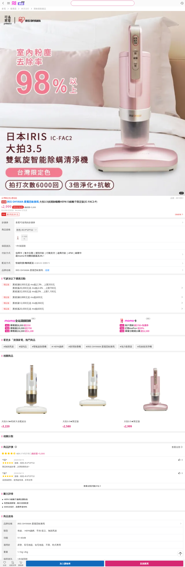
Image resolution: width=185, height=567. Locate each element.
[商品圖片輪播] (92, 103)
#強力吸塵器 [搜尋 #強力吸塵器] (126, 370)
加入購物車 (65, 563)
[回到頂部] (180, 554)
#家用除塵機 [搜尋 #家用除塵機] (75, 370)
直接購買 (144, 563)
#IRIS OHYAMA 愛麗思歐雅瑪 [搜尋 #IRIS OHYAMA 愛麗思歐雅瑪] (100, 370)
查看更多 (92, 537)
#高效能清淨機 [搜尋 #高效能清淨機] (144, 370)
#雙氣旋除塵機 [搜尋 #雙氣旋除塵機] (39, 370)
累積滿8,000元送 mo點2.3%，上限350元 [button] (33, 308)
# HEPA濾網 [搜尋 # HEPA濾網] (57, 370)
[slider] (92, 348)
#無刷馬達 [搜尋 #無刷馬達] (9, 370)
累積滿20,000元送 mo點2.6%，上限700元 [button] (34, 312)
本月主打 (25, 8)
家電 (4, 8)
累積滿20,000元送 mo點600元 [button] (28, 332)
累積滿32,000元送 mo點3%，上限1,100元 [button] (34, 315)
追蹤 (47, 294)
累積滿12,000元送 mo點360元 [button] (28, 327)
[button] (3, 201)
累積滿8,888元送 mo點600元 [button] (27, 321)
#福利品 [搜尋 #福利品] (23, 370)
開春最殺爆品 (40, 8)
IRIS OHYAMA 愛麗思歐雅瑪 (23, 201)
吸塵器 (13, 8)
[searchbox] (102, 3)
